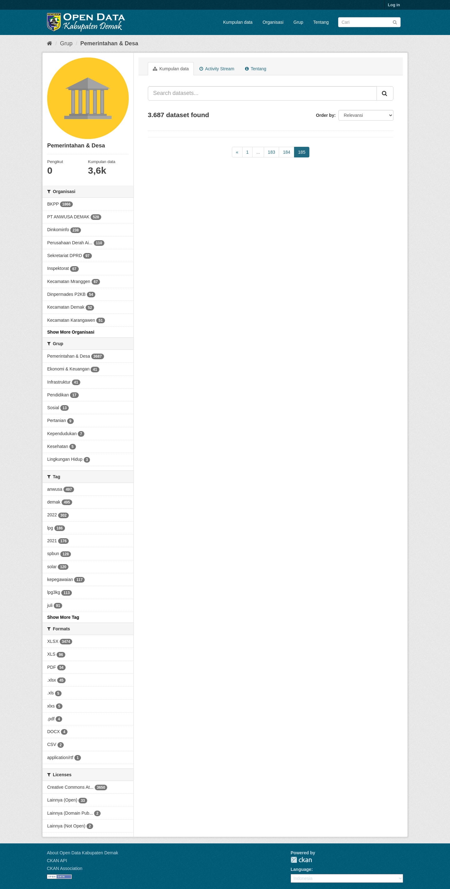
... (258, 152)
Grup (298, 22)
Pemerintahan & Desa (109, 43)
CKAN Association (64, 868)
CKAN (301, 860)
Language (301, 869)
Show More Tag (63, 617)
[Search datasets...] (262, 93)
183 (271, 152)
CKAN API (57, 860)
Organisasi (272, 22)
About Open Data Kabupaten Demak (82, 852)
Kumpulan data (237, 22)
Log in (394, 4)
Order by (325, 115)
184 (286, 152)
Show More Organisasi (70, 332)
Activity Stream (216, 68)
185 (301, 152)
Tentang (321, 22)
